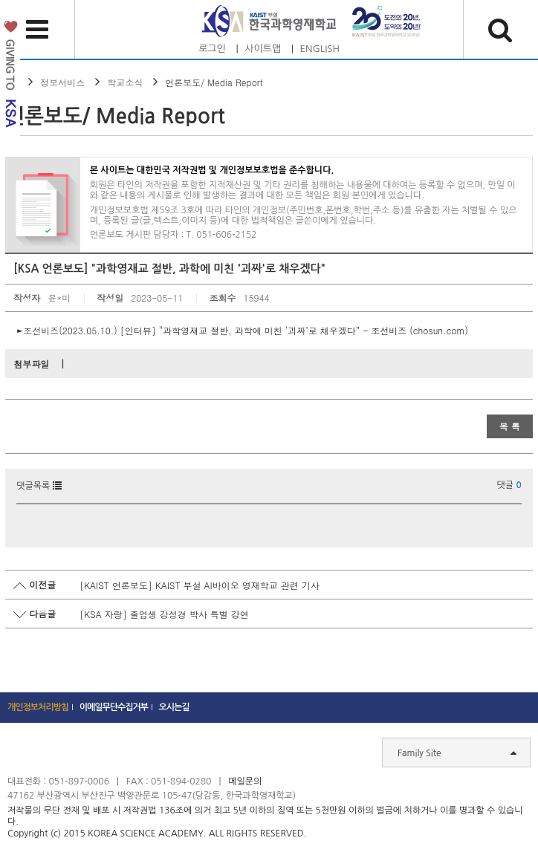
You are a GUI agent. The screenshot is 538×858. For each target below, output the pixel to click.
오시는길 (174, 707)
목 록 (509, 426)
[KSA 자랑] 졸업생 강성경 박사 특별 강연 (164, 614)
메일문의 (245, 781)
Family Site (457, 752)
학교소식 (125, 82)
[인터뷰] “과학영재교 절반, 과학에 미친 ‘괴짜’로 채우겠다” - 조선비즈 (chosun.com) (294, 330)
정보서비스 (62, 82)
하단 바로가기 (0, 0)
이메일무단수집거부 (114, 707)
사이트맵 (262, 48)
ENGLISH (320, 48)
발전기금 (10, 77)
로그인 (212, 48)
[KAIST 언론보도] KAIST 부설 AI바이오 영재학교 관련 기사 (199, 585)
